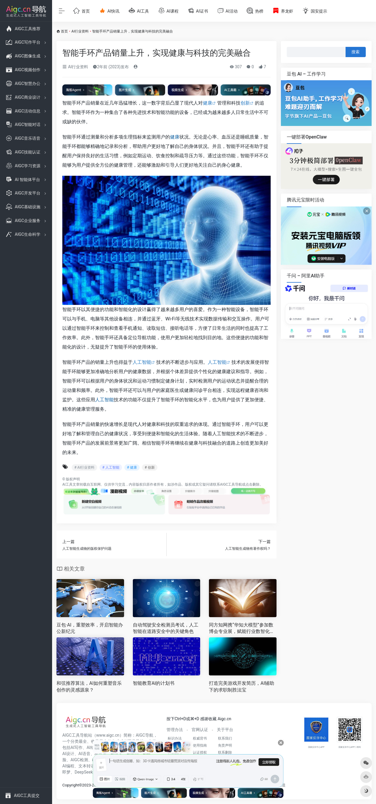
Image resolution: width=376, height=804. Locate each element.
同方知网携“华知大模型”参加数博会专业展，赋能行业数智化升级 (241, 628)
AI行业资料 (80, 31)
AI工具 (67, 484)
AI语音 (84, 753)
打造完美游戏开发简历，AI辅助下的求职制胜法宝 (241, 686)
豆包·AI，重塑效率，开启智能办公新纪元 (89, 628)
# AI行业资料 (84, 467)
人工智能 (142, 362)
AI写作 (77, 747)
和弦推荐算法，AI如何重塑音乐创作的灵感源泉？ (89, 686)
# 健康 (132, 467)
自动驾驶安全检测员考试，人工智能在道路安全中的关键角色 (165, 628)
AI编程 (68, 766)
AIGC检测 (79, 759)
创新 (245, 103)
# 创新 (149, 467)
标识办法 (175, 738)
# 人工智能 (110, 467)
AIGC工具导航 (231, 484)
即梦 (66, 772)
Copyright (70, 785)
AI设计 (68, 753)
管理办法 (174, 729)
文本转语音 (88, 766)
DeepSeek (84, 772)
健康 (207, 103)
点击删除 (252, 484)
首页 (64, 31)
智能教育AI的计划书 (154, 683)
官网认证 (200, 729)
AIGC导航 (144, 735)
